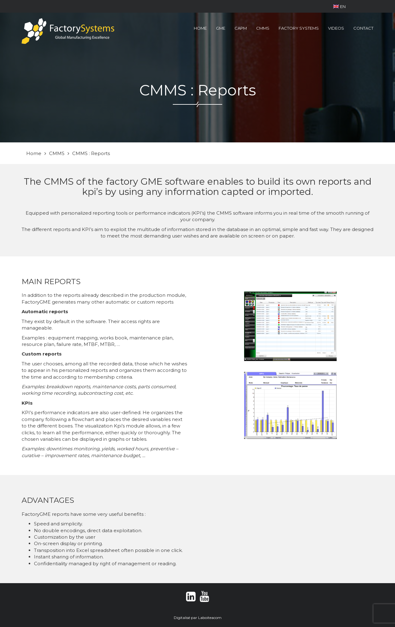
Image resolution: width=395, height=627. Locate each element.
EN (339, 6)
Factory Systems (299, 28)
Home (200, 28)
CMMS (262, 28)
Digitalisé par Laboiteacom (198, 617)
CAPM (241, 28)
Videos (336, 28)
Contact (363, 28)
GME (220, 28)
